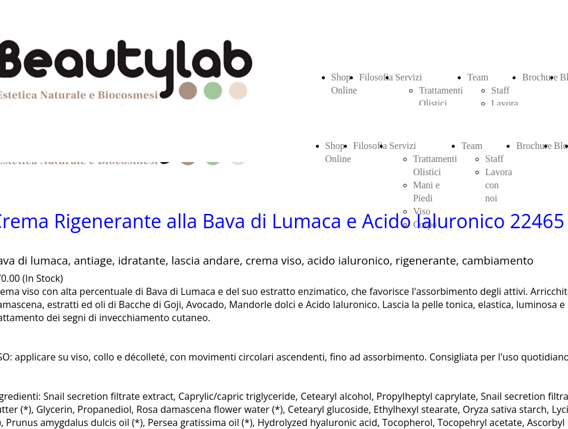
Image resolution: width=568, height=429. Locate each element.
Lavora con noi (498, 185)
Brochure (540, 77)
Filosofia (376, 77)
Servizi (408, 77)
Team (477, 77)
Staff (500, 90)
